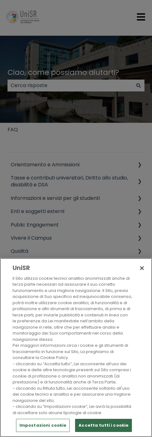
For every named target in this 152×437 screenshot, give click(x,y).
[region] (76, 347)
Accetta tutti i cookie (103, 425)
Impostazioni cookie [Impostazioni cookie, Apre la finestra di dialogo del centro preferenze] (42, 425)
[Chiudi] (142, 268)
